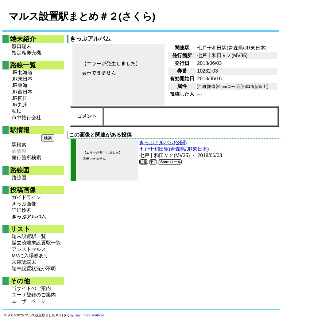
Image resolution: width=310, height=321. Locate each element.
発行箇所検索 (26, 157)
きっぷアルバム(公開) (163, 142)
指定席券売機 (26, 52)
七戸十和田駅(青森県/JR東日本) (174, 149)
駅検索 (19, 144)
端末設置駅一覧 (29, 236)
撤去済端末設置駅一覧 (36, 242)
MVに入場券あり (30, 255)
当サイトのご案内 (31, 288)
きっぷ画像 (24, 203)
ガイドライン (26, 197)
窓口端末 (21, 46)
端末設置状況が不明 (34, 268)
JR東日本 (22, 78)
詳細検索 (21, 210)
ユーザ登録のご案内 (34, 294)
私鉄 (16, 111)
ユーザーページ (29, 301)
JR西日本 (22, 91)
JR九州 (20, 104)
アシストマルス (29, 249)
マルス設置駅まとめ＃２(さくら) (82, 16)
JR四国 (20, 98)
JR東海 (20, 85)
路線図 (19, 177)
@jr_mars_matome (90, 315)
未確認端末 (24, 262)
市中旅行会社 (26, 117)
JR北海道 (22, 72)
